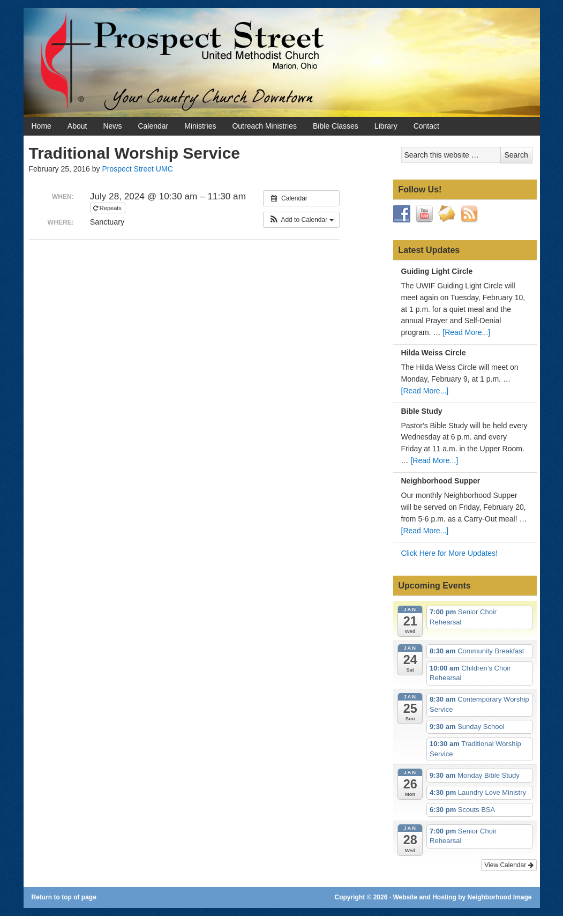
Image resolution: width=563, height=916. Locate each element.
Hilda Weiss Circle (433, 352)
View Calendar (508, 865)
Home (41, 126)
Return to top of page (64, 897)
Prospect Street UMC (137, 169)
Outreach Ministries (264, 126)
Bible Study (421, 411)
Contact (426, 126)
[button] (301, 219)
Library (385, 126)
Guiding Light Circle (437, 271)
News (112, 126)
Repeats (108, 208)
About (77, 126)
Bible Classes (335, 126)
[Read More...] (466, 332)
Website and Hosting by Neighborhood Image (462, 897)
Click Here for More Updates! (449, 553)
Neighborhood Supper (441, 480)
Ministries (200, 126)
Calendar (153, 126)
